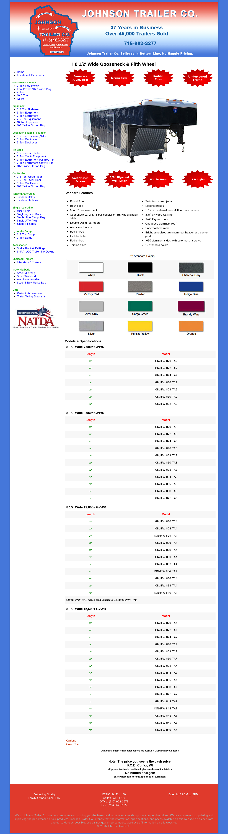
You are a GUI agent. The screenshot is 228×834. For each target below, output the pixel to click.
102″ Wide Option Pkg (31, 125)
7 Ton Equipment (27, 116)
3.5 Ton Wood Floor (29, 177)
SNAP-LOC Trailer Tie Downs (35, 252)
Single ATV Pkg (27, 221)
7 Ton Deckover (27, 143)
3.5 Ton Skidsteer (28, 109)
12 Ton (21, 99)
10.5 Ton (22, 96)
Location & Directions (30, 75)
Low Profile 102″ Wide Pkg (34, 89)
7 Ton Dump (24, 238)
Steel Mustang (26, 273)
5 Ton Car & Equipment (31, 157)
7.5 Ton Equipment (29, 119)
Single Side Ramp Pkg (31, 217)
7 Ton (20, 92)
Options (71, 741)
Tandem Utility (26, 197)
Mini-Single (23, 211)
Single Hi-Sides (26, 224)
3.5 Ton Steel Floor (29, 180)
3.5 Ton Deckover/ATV (31, 136)
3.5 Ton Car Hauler (28, 153)
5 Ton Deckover (27, 139)
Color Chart (73, 744)
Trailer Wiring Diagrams (31, 297)
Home (20, 72)
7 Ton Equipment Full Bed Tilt (35, 160)
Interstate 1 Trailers (29, 262)
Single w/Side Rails (29, 214)
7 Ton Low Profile (28, 86)
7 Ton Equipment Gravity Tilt (35, 163)
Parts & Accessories (30, 293)
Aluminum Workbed (29, 279)
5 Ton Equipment (27, 113)
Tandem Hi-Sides (27, 200)
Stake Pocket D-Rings (31, 248)
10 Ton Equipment (28, 122)
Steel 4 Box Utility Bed (31, 283)
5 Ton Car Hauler (27, 183)
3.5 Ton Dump (26, 235)
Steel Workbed (26, 276)
